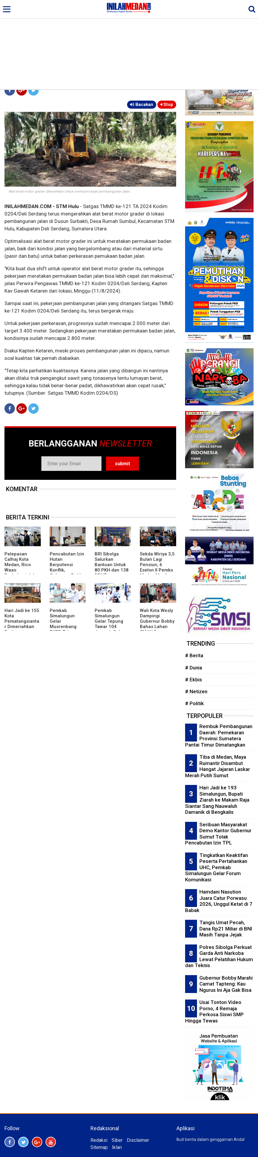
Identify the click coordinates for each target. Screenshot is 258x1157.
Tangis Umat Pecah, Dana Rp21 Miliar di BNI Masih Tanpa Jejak (225, 928)
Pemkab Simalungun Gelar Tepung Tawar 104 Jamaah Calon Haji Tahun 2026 (112, 624)
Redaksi (98, 1140)
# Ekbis (193, 680)
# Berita (194, 655)
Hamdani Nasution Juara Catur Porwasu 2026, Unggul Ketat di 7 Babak (218, 901)
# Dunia (193, 668)
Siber (117, 1140)
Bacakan (141, 104)
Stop (166, 104)
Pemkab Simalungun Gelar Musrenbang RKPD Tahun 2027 (63, 624)
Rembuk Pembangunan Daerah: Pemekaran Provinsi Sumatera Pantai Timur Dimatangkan (218, 735)
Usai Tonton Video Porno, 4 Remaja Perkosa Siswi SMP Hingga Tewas (214, 1011)
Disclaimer (138, 1140)
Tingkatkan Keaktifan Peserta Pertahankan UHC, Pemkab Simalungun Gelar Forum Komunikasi (216, 867)
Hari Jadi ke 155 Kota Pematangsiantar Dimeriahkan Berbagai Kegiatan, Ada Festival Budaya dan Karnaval (21, 629)
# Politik (194, 703)
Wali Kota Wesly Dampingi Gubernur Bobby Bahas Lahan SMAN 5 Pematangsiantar (157, 626)
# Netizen (196, 691)
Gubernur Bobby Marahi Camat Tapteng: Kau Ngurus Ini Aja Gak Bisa (226, 984)
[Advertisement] (129, 44)
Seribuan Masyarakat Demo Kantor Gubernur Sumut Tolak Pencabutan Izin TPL (218, 834)
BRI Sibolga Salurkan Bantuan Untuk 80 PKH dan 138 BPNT (112, 564)
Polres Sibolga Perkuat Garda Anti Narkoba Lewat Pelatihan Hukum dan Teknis (219, 956)
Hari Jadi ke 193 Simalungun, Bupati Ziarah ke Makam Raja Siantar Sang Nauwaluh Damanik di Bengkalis (217, 800)
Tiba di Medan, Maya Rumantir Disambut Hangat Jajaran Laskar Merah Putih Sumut (217, 766)
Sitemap (99, 1147)
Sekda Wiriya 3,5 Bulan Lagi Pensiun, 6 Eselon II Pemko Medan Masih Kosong (157, 567)
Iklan (117, 1147)
